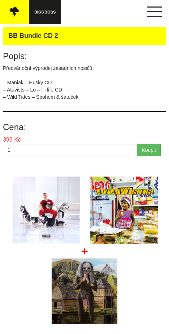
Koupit (149, 150)
